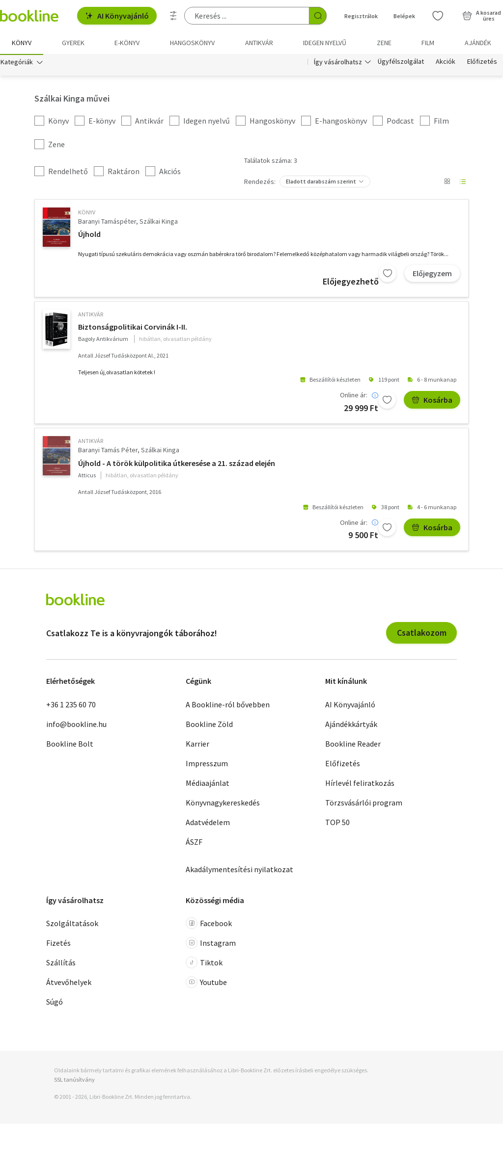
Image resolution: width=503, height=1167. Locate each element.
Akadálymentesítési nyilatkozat (239, 870)
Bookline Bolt (69, 745)
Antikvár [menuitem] (259, 42)
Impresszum (207, 764)
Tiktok (204, 963)
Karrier (197, 745)
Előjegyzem (432, 274)
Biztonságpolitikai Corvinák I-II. (132, 328)
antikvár (90, 315)
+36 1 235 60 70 (71, 705)
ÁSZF (194, 843)
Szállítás (61, 963)
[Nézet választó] (447, 182)
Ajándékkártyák (351, 725)
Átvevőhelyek (68, 983)
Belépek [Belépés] (404, 16)
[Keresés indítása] (318, 16)
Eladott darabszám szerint (321, 182)
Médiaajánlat (207, 784)
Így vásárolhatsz (338, 62)
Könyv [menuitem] (21, 42)
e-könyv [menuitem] (127, 42)
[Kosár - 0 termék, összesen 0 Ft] (481, 16)
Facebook (209, 924)
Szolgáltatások (72, 924)
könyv (86, 213)
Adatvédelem (208, 823)
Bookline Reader (353, 745)
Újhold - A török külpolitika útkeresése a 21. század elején (176, 464)
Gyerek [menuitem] (73, 42)
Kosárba (432, 401)
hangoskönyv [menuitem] (192, 42)
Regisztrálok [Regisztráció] (361, 16)
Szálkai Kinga (159, 222)
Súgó (54, 1003)
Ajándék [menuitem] (478, 42)
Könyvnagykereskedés (223, 803)
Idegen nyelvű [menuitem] (324, 42)
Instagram (211, 944)
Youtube (206, 983)
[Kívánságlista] (437, 15)
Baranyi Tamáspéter (107, 222)
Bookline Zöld (209, 725)
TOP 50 (337, 823)
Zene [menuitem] (384, 42)
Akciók (445, 63)
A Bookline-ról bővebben (228, 705)
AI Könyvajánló (117, 16)
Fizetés (58, 944)
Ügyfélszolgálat (401, 63)
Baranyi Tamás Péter (108, 450)
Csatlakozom (422, 633)
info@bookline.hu (76, 725)
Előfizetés (482, 63)
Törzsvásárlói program (363, 803)
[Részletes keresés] (173, 16)
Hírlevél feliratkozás (359, 784)
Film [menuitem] (427, 42)
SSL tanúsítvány (74, 1080)
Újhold (89, 235)
